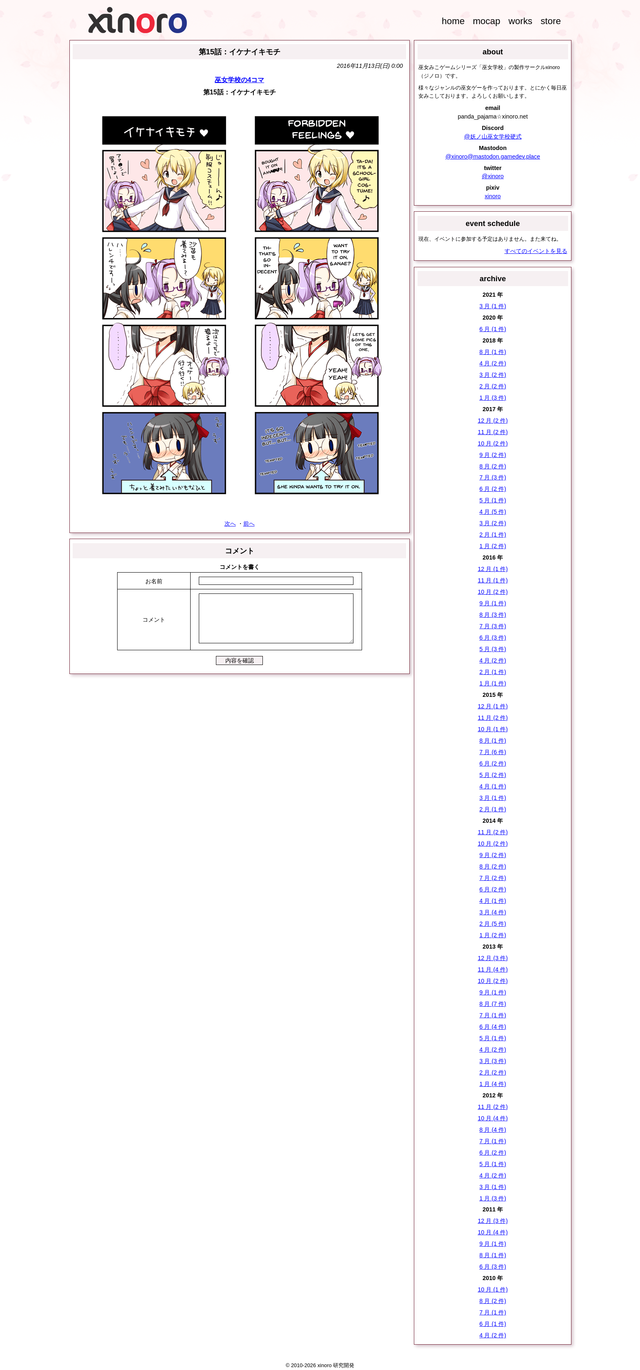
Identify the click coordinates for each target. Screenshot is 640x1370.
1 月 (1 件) (492, 683)
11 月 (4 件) (493, 969)
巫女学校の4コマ (239, 79)
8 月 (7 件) (492, 1004)
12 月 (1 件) (493, 569)
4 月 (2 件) (492, 363)
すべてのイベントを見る (535, 251)
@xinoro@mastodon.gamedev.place (492, 156)
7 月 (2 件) (492, 878)
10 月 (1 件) (493, 729)
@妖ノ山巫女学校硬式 (493, 136)
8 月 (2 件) (492, 466)
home (453, 21)
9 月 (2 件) (492, 455)
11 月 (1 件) (493, 580)
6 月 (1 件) (492, 329)
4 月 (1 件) (492, 786)
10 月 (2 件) (493, 443)
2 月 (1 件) (492, 534)
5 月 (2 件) (492, 775)
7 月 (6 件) (492, 752)
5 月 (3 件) (492, 649)
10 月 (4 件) (493, 1118)
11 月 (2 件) (493, 432)
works (520, 21)
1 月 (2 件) (492, 546)
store (550, 21)
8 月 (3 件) (492, 614)
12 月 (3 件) (493, 958)
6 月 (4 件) (492, 1026)
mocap (486, 21)
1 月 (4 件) (492, 1084)
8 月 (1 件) (492, 352)
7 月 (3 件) (492, 477)
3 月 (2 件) (492, 375)
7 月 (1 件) (492, 1015)
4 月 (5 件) (492, 511)
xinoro (493, 196)
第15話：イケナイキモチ (239, 51)
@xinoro (493, 176)
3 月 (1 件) (492, 306)
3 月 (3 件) (492, 1061)
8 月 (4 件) (492, 1129)
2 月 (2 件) (492, 386)
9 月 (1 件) (492, 603)
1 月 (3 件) (492, 397)
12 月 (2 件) (493, 420)
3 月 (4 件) (492, 912)
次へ (230, 523)
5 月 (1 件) (492, 500)
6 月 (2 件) (492, 489)
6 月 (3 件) (492, 637)
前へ (249, 523)
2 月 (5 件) (492, 923)
